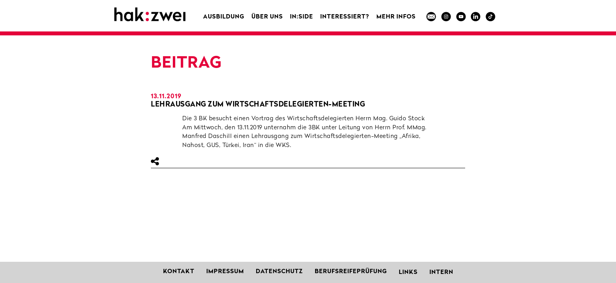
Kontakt (178, 272)
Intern (441, 273)
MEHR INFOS (396, 17)
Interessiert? (344, 17)
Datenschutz (279, 272)
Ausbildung (223, 17)
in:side (301, 17)
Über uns (267, 17)
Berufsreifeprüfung (351, 272)
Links (408, 273)
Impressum (225, 272)
